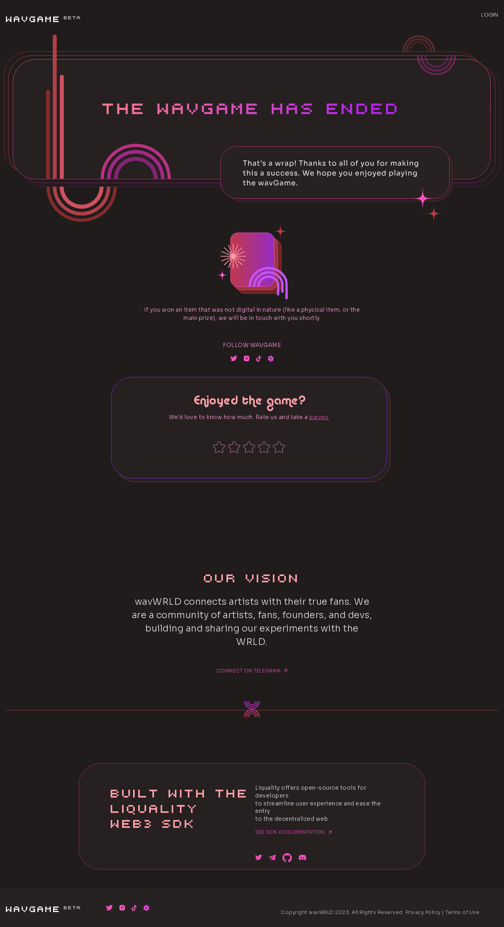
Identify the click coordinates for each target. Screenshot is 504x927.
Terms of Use (462, 912)
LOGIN (489, 14)
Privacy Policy (423, 912)
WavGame (43, 17)
